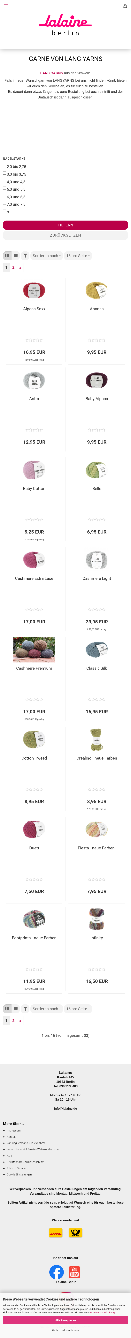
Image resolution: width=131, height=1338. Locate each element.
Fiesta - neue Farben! (97, 848)
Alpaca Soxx (34, 309)
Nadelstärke (14, 159)
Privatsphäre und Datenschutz (25, 1162)
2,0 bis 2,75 (14, 166)
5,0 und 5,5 (14, 189)
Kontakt (12, 1136)
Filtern (65, 225)
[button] (7, 255)
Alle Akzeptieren (65, 1320)
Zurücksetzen (65, 235)
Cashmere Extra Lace (34, 578)
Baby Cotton (34, 488)
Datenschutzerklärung (102, 1312)
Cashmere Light (96, 578)
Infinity (96, 938)
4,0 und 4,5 (14, 181)
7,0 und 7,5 (14, 204)
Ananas (97, 309)
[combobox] (46, 255)
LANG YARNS (51, 73)
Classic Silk (96, 668)
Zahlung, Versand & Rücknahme (26, 1143)
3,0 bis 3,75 (14, 174)
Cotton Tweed (34, 758)
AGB (9, 1155)
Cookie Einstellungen (19, 1174)
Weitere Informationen (65, 1330)
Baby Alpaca (97, 398)
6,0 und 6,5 (14, 196)
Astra (34, 398)
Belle (96, 488)
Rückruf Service (16, 1168)
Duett (34, 848)
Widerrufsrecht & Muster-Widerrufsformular (33, 1149)
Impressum (13, 1130)
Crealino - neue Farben (96, 758)
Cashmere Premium (34, 668)
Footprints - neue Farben (34, 938)
